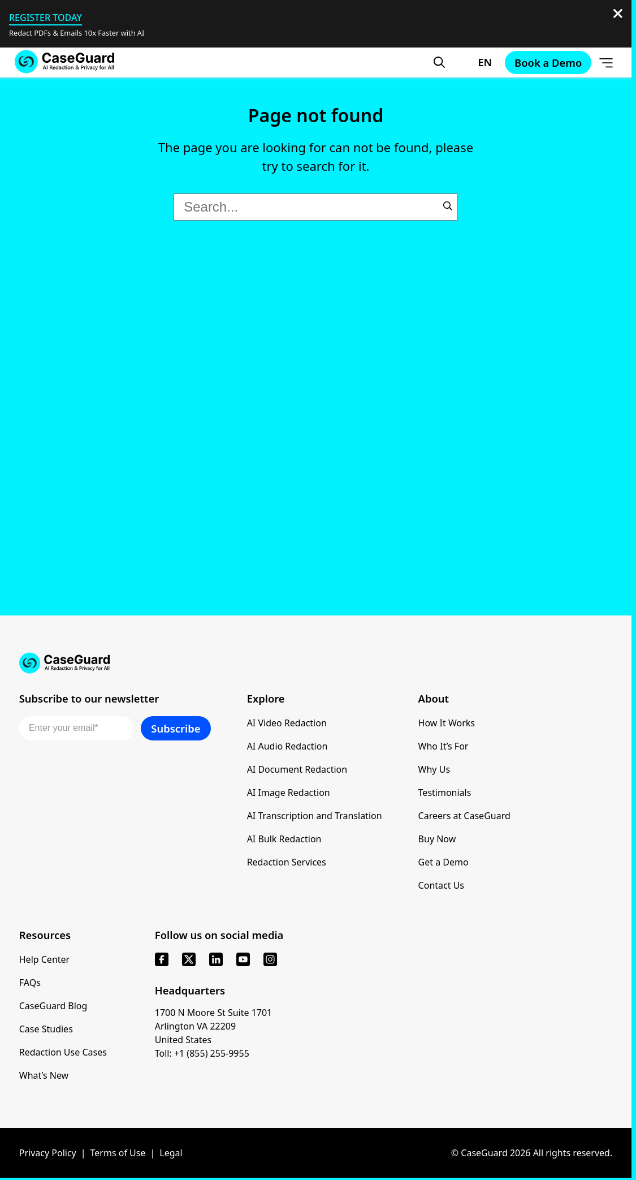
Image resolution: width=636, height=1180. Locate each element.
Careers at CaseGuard (464, 815)
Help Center (44, 959)
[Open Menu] (606, 62)
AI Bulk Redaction (284, 839)
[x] (189, 959)
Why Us (434, 769)
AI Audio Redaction (287, 746)
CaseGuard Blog (53, 1006)
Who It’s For (443, 746)
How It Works (446, 723)
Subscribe (175, 728)
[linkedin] (216, 959)
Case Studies (46, 1029)
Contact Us (441, 885)
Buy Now (437, 839)
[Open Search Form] (439, 62)
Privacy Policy (47, 1153)
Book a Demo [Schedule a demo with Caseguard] (548, 62)
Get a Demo (443, 862)
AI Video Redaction (287, 723)
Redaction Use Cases (63, 1052)
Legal (170, 1153)
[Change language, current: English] (474, 62)
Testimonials (444, 792)
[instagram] (270, 959)
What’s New (43, 1075)
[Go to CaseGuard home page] (64, 62)
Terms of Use (118, 1153)
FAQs (30, 982)
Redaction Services (286, 862)
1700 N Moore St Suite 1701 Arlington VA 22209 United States (213, 1026)
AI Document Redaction (297, 769)
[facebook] (161, 959)
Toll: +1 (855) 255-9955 (202, 1053)
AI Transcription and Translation (314, 815)
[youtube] (243, 959)
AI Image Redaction (288, 792)
